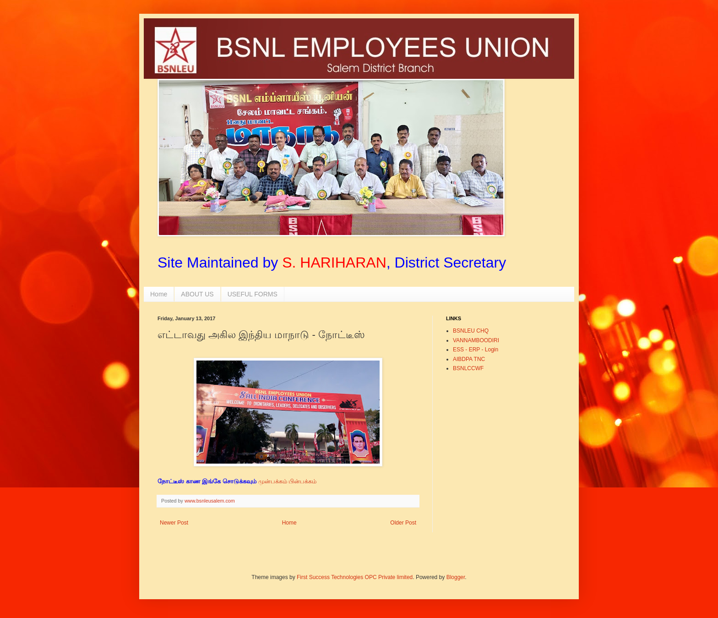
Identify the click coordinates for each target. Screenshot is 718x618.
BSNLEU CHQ (471, 331)
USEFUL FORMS (252, 294)
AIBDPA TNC (469, 359)
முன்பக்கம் (272, 481)
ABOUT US (197, 294)
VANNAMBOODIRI (476, 340)
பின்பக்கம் (303, 481)
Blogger (455, 577)
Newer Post (174, 523)
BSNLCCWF (468, 368)
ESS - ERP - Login (475, 349)
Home (158, 294)
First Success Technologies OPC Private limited (355, 577)
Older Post (403, 523)
